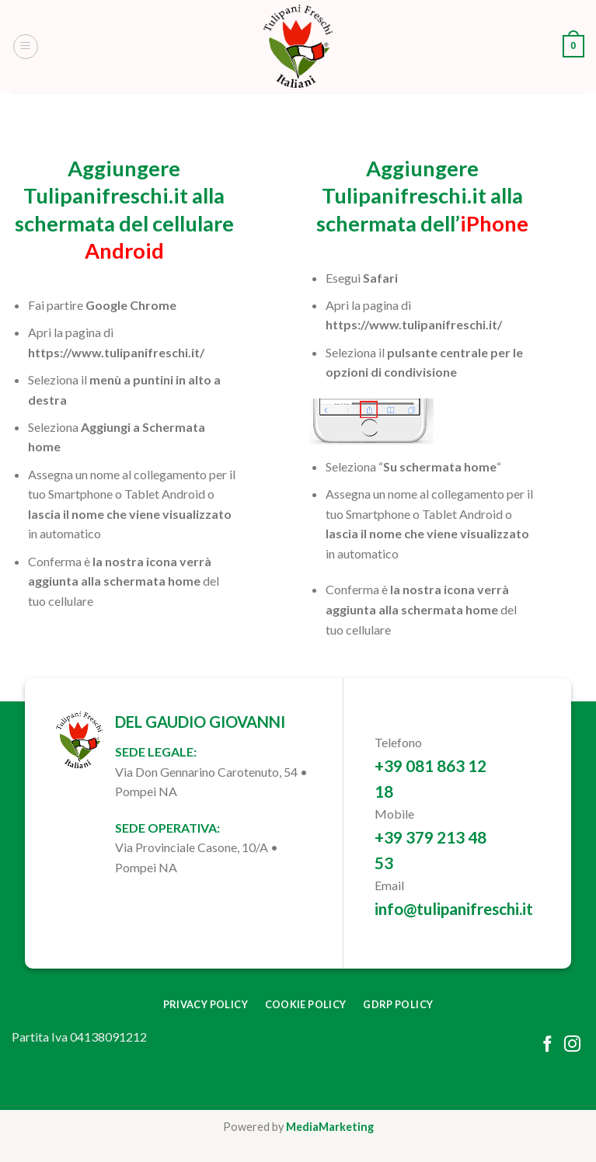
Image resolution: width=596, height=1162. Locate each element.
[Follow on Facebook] (547, 1045)
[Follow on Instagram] (572, 1045)
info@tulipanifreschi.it (454, 908)
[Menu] (25, 46)
